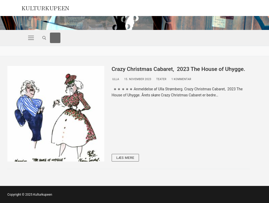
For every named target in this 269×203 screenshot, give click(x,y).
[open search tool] (44, 38)
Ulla (115, 79)
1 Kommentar (180, 79)
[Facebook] (55, 38)
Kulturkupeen (45, 7)
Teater (161, 79)
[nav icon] (31, 38)
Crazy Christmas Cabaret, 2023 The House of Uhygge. (178, 69)
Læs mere (125, 158)
